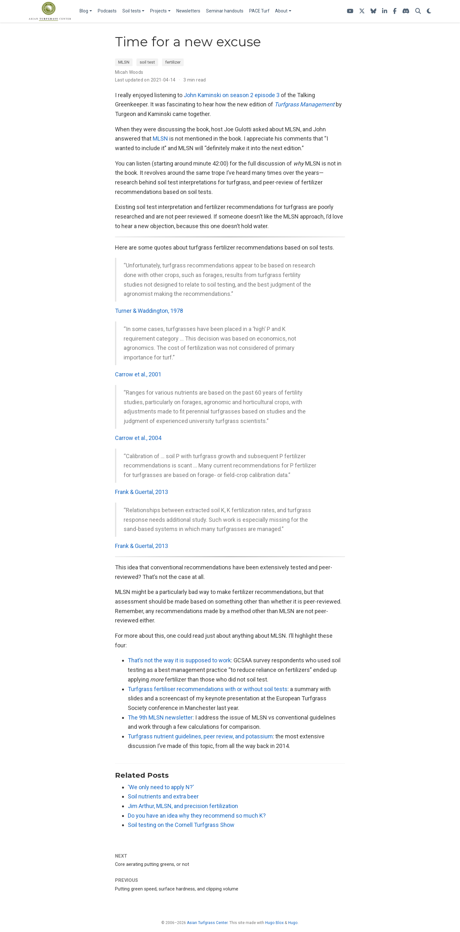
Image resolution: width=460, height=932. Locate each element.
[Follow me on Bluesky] (373, 11)
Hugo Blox (274, 922)
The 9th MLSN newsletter (160, 717)
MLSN (123, 62)
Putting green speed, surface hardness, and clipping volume (176, 889)
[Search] (418, 11)
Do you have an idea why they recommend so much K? (197, 815)
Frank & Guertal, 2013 (141, 492)
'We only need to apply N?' (161, 787)
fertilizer (172, 62)
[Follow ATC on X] (362, 11)
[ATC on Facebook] (394, 11)
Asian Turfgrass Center (207, 922)
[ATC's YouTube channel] (350, 11)
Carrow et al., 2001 (138, 374)
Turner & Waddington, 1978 (149, 310)
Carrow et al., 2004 (138, 438)
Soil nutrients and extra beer (163, 796)
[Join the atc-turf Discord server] (406, 11)
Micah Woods (129, 72)
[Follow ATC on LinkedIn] (384, 11)
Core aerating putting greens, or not (152, 864)
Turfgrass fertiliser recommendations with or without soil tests (208, 689)
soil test (147, 62)
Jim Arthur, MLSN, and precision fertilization (183, 806)
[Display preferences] (429, 11)
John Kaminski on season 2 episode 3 (232, 95)
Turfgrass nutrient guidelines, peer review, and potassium (200, 736)
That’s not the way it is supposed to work (179, 660)
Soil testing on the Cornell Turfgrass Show (181, 824)
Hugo (293, 922)
